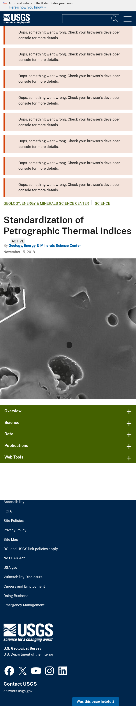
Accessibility (14, 502)
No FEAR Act (14, 558)
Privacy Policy (15, 530)
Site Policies (14, 521)
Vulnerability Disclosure (23, 577)
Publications (16, 445)
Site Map (11, 540)
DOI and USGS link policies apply (31, 549)
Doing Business (16, 596)
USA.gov (11, 568)
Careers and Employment (24, 587)
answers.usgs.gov (18, 691)
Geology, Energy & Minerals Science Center (46, 203)
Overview (12, 411)
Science (102, 203)
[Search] (114, 18)
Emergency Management (24, 605)
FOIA (8, 511)
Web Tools (13, 457)
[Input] (90, 18)
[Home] (17, 22)
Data (8, 434)
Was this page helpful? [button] (96, 701)
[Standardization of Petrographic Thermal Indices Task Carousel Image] (68, 328)
